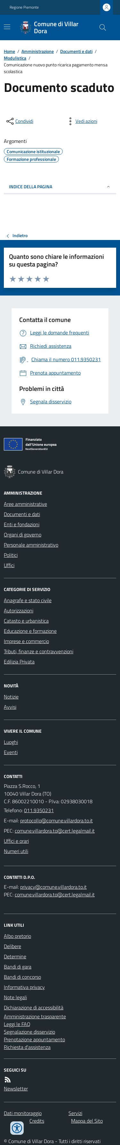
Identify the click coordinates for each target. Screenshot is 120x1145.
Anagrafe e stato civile (28, 600)
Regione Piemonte (24, 7)
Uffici (9, 565)
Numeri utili (16, 851)
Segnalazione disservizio (29, 1032)
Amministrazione (37, 51)
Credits (36, 1121)
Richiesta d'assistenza (27, 1047)
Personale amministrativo (31, 545)
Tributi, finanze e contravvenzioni (38, 651)
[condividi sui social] (19, 121)
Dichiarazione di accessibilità (33, 1007)
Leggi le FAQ (17, 1024)
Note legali (15, 997)
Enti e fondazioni (21, 524)
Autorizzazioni (18, 610)
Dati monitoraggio (23, 1113)
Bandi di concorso (22, 977)
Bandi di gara (17, 966)
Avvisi (10, 707)
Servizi (75, 1113)
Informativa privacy (24, 987)
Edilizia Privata (19, 661)
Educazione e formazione (30, 631)
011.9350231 (39, 810)
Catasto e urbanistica (26, 621)
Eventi (11, 752)
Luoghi (11, 742)
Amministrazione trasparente (35, 1016)
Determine (15, 956)
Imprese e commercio (26, 641)
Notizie (11, 696)
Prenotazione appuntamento (34, 1039)
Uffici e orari (16, 841)
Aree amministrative (25, 504)
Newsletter (16, 1088)
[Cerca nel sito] (100, 27)
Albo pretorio (17, 936)
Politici (11, 555)
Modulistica (15, 58)
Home (9, 51)
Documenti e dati (76, 51)
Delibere (12, 946)
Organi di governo (22, 534)
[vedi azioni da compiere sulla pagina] (81, 121)
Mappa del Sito (87, 1121)
